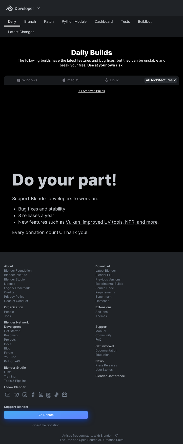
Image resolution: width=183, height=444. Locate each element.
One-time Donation (45, 425)
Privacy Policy (14, 296)
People (9, 312)
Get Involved (104, 346)
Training (9, 376)
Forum (8, 353)
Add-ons (101, 312)
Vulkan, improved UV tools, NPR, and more (111, 222)
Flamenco (102, 301)
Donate (46, 415)
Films (7, 372)
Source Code (104, 288)
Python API (12, 361)
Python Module (74, 21)
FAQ (98, 339)
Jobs (7, 316)
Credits (9, 292)
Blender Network (16, 322)
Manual (100, 331)
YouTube (10, 357)
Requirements (105, 292)
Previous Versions (107, 279)
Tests (125, 21)
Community (103, 335)
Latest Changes (21, 32)
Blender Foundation (18, 270)
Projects (10, 339)
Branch (30, 21)
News (99, 361)
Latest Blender (105, 270)
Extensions (103, 307)
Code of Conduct (16, 301)
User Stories (104, 369)
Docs (7, 344)
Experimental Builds (109, 284)
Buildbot (145, 21)
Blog (7, 348)
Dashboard (104, 21)
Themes (101, 316)
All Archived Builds (91, 91)
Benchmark (103, 296)
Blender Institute (15, 275)
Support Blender (16, 407)
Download (102, 266)
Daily (12, 21)
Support (101, 327)
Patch (49, 21)
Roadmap (10, 335)
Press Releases (106, 365)
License (9, 284)
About (8, 266)
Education (102, 355)
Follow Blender (15, 387)
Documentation (106, 350)
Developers (12, 327)
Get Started (12, 331)
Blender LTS (104, 275)
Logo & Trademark (17, 288)
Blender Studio (14, 279)
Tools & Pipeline (15, 381)
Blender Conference (110, 376)
